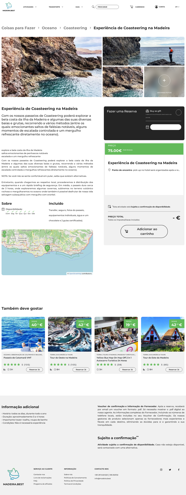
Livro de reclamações (42, 478)
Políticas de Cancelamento (75, 478)
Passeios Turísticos (126, 355)
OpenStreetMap (75, 274)
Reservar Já (34, 370)
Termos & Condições (72, 484)
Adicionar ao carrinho (141, 231)
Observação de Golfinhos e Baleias (26, 355)
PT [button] (176, 7)
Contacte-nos (39, 474)
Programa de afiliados (43, 484)
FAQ (35, 481)
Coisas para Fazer (18, 28)
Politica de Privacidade (73, 481)
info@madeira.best (103, 478)
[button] (35, 7)
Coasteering (75, 28)
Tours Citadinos (110, 355)
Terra (52, 355)
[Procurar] (107, 7)
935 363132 (114, 475)
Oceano (49, 28)
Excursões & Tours (64, 355)
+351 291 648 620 (101, 475)
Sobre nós (68, 474)
